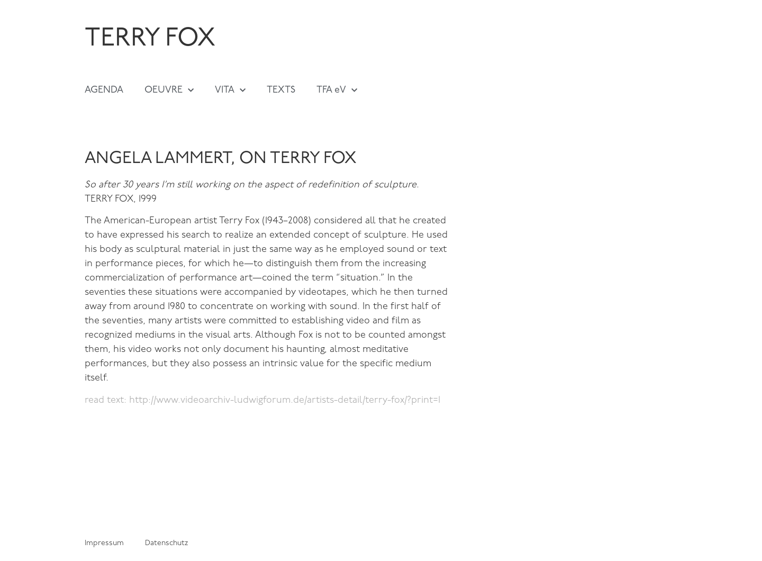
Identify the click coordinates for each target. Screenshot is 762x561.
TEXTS (281, 90)
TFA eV (336, 90)
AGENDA (104, 90)
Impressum (104, 543)
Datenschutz (166, 543)
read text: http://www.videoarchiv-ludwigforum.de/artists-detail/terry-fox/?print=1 (262, 400)
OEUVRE (169, 90)
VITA (230, 90)
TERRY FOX (150, 39)
